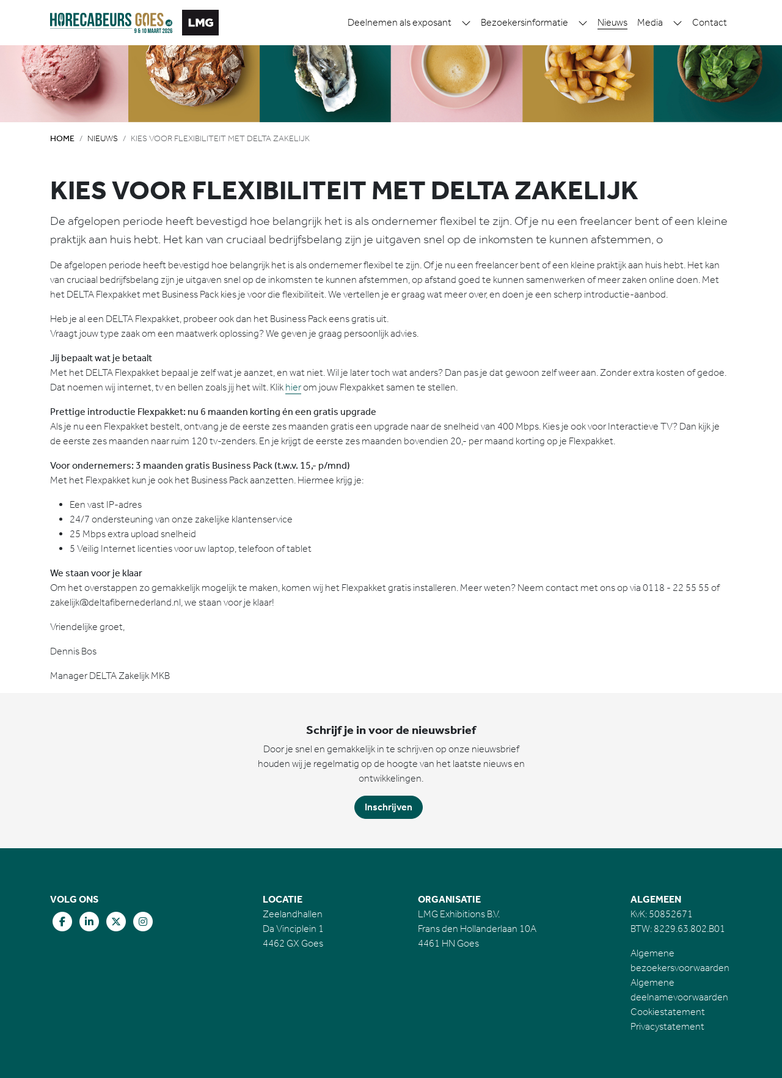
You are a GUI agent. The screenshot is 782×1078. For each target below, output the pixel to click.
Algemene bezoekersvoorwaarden (679, 960)
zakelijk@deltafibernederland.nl (115, 602)
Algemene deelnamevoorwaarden (679, 990)
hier (293, 387)
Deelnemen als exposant (399, 22)
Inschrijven (388, 807)
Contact (709, 22)
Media (650, 22)
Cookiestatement (667, 1012)
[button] (466, 22)
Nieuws (612, 22)
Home (62, 138)
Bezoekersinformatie (524, 22)
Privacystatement (667, 1026)
